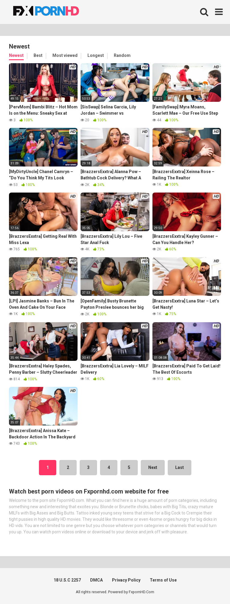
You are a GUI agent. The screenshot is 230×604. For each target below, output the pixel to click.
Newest (16, 55)
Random (122, 55)
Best (38, 55)
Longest (95, 55)
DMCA (96, 580)
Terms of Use (163, 580)
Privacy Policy (126, 580)
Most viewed (65, 55)
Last (179, 467)
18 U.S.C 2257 (67, 580)
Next (152, 467)
